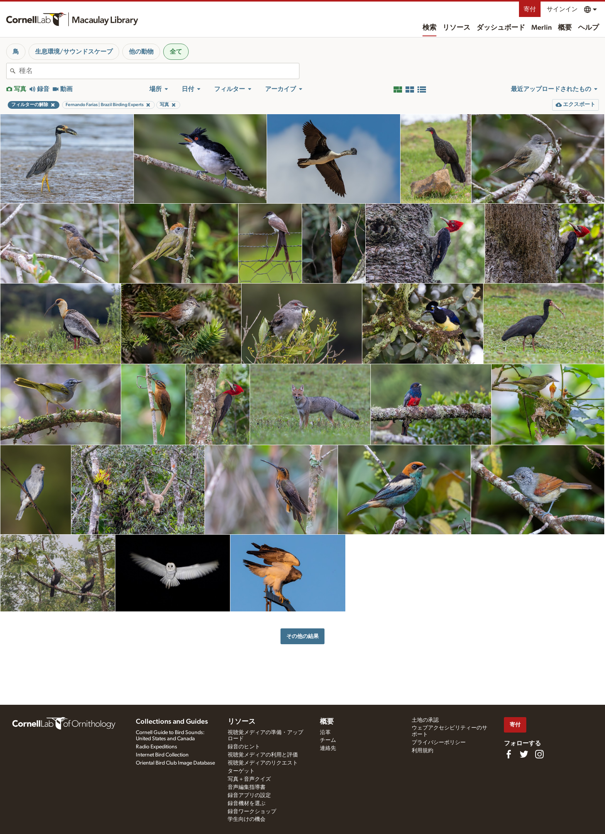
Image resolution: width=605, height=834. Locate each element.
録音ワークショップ (252, 811)
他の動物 (141, 52)
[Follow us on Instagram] (539, 754)
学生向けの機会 (246, 819)
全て (176, 52)
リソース (456, 27)
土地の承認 (425, 720)
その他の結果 (302, 636)
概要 (565, 27)
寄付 (530, 9)
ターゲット (241, 771)
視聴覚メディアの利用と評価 (263, 755)
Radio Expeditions (156, 747)
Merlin (541, 27)
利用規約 (422, 750)
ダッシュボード (501, 27)
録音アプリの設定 (249, 795)
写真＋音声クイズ (249, 779)
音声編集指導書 (246, 787)
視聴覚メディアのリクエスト (263, 763)
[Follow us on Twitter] (524, 754)
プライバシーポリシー (439, 742)
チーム (328, 740)
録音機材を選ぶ (246, 803)
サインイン (562, 9)
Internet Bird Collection (162, 755)
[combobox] (159, 71)
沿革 (325, 732)
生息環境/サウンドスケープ (74, 52)
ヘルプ (588, 27)
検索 (429, 27)
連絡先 (328, 748)
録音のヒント (244, 747)
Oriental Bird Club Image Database (175, 763)
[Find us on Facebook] (508, 754)
